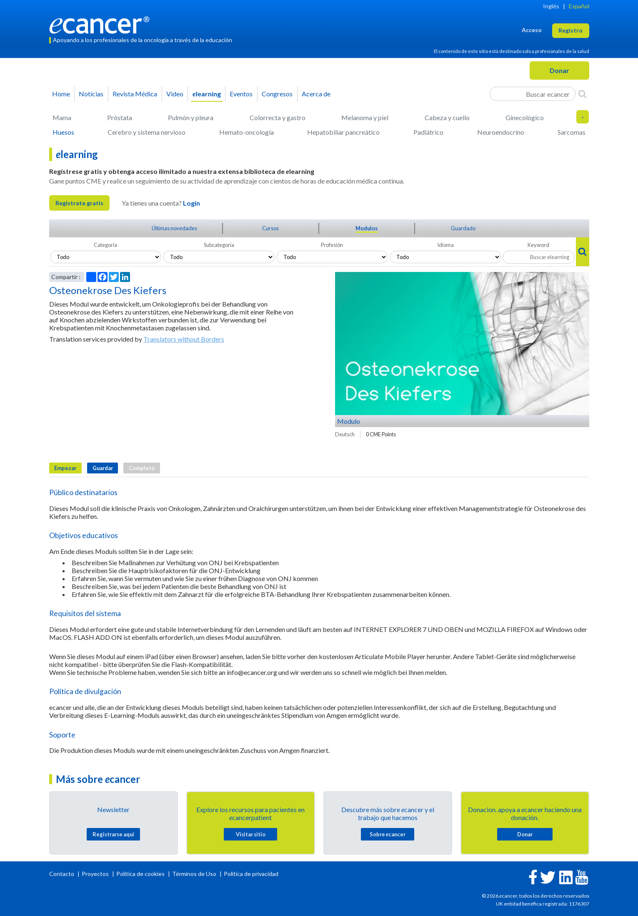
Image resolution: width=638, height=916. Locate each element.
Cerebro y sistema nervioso (146, 132)
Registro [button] (570, 30)
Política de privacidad (251, 873)
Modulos (366, 228)
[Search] (582, 94)
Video (174, 94)
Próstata (119, 117)
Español (579, 6)
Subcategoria (219, 245)
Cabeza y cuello (447, 117)
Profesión (332, 245)
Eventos (241, 94)
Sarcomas (571, 132)
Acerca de (316, 94)
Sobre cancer (387, 834)
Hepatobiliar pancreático (343, 132)
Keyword (538, 245)
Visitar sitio (250, 834)
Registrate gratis (79, 202)
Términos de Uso (194, 873)
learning (207, 94)
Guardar (103, 468)
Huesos (63, 132)
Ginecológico (524, 117)
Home (61, 94)
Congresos (277, 94)
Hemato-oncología (246, 132)
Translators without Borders (183, 339)
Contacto (62, 873)
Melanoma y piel (364, 117)
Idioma (445, 245)
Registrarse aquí (113, 834)
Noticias (91, 94)
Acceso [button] (532, 29)
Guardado (463, 228)
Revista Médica (135, 94)
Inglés (551, 6)
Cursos (270, 228)
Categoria (105, 245)
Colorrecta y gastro (277, 117)
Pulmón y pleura (190, 117)
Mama (62, 117)
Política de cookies (140, 873)
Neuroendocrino (500, 132)
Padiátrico (428, 132)
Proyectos (96, 873)
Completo (142, 468)
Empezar (65, 468)
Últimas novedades (174, 228)
